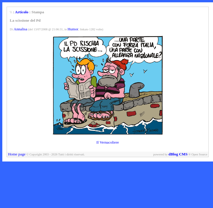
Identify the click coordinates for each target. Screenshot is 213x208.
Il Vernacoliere (107, 142)
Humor (72, 29)
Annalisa (20, 29)
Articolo (21, 12)
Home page (17, 154)
